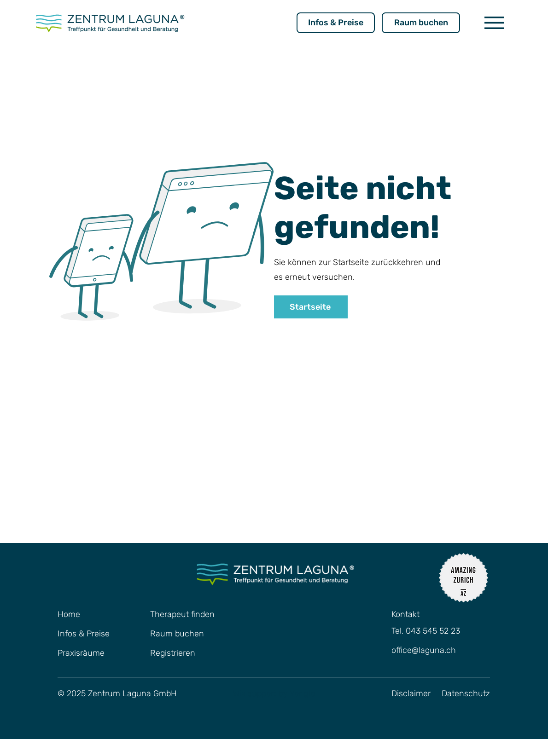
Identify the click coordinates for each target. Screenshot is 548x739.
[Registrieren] (184, 653)
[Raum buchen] (421, 22)
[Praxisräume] (92, 653)
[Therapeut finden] (184, 614)
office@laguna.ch (423, 650)
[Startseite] (311, 306)
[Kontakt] (420, 614)
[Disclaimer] (414, 693)
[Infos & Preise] (336, 22)
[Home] (81, 614)
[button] (494, 23)
